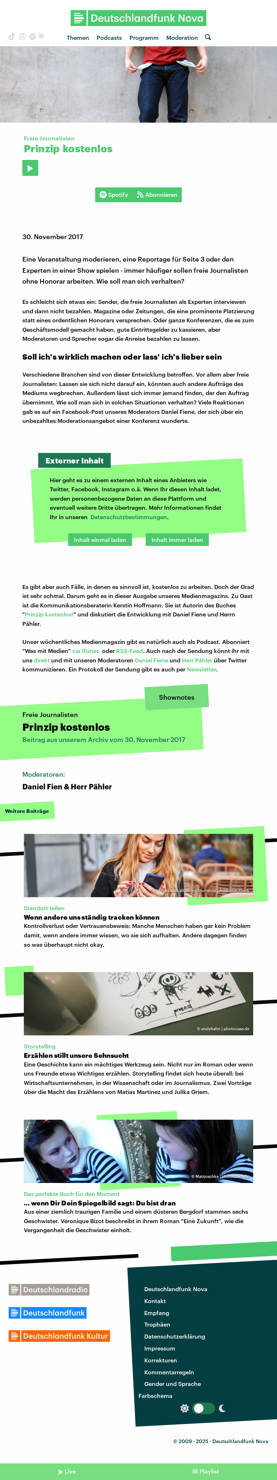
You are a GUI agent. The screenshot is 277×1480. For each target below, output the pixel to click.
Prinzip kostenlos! (49, 614)
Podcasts (109, 37)
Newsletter (201, 669)
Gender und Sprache (172, 1383)
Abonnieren (157, 194)
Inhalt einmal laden (100, 539)
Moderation (182, 37)
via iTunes (85, 650)
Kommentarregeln (169, 1372)
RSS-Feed (129, 650)
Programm (144, 37)
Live (70, 1471)
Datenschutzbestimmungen (129, 516)
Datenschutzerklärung (174, 1336)
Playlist (209, 1471)
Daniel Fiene (151, 660)
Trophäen (157, 1324)
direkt (42, 660)
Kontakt (155, 1300)
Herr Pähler (197, 660)
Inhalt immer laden (177, 539)
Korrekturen (160, 1360)
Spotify (114, 194)
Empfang (156, 1312)
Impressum (159, 1348)
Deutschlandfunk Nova (175, 1288)
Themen (78, 37)
